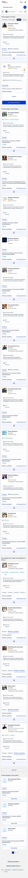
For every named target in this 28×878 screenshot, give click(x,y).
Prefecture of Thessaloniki (8, 19)
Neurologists (7, 869)
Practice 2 (10, 592)
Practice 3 (16, 592)
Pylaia (18, 19)
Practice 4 (22, 592)
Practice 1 (4, 48)
